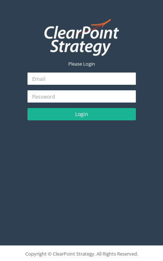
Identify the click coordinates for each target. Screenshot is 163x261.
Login (81, 114)
